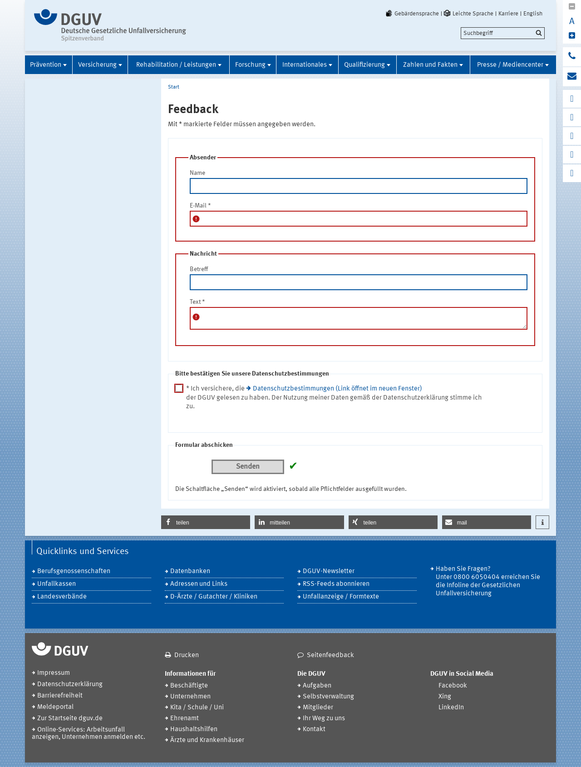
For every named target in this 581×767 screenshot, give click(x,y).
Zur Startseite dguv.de (70, 718)
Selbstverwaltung (328, 696)
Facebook (452, 686)
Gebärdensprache (411, 13)
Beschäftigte (189, 686)
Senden (248, 466)
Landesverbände (62, 597)
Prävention (45, 65)
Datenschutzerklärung (70, 684)
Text (197, 302)
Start (173, 87)
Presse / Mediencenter (510, 65)
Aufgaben (317, 686)
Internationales (304, 65)
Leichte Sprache (468, 13)
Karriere (508, 13)
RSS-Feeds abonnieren (336, 584)
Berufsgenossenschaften (73, 571)
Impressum (53, 673)
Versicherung (97, 65)
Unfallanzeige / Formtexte (341, 597)
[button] (205, 522)
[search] (503, 33)
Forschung (250, 65)
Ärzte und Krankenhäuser (207, 740)
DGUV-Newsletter (329, 571)
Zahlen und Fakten (430, 65)
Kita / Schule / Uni (197, 707)
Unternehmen (190, 696)
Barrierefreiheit (60, 696)
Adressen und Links (198, 584)
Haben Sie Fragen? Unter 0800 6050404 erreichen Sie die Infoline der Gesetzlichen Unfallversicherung (488, 581)
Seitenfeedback (330, 655)
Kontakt (314, 729)
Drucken (186, 655)
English (532, 13)
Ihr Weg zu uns (324, 718)
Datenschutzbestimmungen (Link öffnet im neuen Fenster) (337, 389)
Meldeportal (55, 707)
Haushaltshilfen (193, 729)
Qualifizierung (364, 65)
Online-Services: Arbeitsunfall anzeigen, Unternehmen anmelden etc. (88, 734)
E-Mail (200, 206)
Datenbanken (190, 571)
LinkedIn (451, 707)
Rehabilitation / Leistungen (176, 65)
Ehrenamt (184, 718)
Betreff (199, 269)
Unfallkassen (56, 584)
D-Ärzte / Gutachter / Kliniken (213, 597)
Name (197, 173)
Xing (444, 696)
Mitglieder (318, 707)
